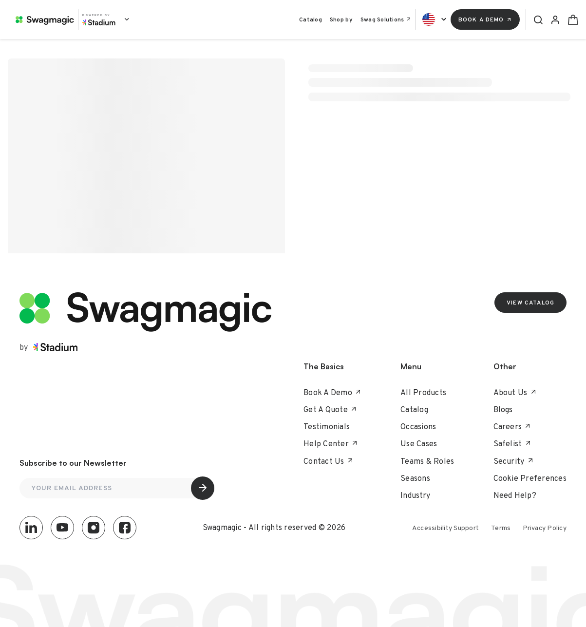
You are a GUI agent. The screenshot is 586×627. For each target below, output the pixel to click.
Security (513, 461)
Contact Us (328, 461)
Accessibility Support (445, 527)
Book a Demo (485, 19)
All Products (423, 392)
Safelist (512, 443)
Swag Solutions (386, 19)
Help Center (330, 443)
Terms (500, 527)
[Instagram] (93, 527)
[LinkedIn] (31, 527)
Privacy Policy (545, 527)
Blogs (503, 409)
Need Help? (515, 495)
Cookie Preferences (530, 478)
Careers (512, 426)
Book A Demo (332, 392)
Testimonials (326, 426)
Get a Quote (330, 409)
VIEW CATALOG (530, 302)
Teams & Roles (427, 461)
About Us (515, 392)
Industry (415, 495)
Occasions (418, 426)
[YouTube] (62, 527)
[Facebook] (124, 527)
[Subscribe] (202, 488)
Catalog (310, 19)
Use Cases (418, 443)
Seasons (415, 478)
